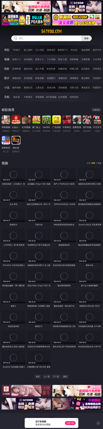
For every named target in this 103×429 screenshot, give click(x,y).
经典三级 (74, 68)
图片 (7, 78)
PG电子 (16, 49)
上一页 (47, 376)
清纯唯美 (74, 78)
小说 (7, 87)
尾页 (65, 376)
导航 (7, 97)
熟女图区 (85, 78)
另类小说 (74, 87)
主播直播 (85, 59)
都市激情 (16, 87)
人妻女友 (39, 87)
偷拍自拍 (28, 68)
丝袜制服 (74, 59)
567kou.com (51, 31)
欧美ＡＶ (39, 59)
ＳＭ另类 (97, 59)
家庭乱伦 (28, 87)
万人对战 (39, 49)
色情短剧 (74, 96)
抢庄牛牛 (97, 49)
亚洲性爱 (16, 68)
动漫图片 (51, 78)
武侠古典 (51, 87)
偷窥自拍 (16, 78)
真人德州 (28, 49)
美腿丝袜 (62, 78)
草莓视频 (39, 96)
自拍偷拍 (28, 59)
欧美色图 (39, 78)
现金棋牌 (85, 49)
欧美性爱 (51, 68)
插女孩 (16, 96)
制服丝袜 (62, 68)
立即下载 (70, 423)
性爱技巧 (97, 87)
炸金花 (74, 49)
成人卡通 (39, 68)
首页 (38, 376)
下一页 (56, 376)
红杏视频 (62, 96)
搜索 (86, 38)
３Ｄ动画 (51, 59)
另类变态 (97, 68)
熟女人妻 (62, 59)
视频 (7, 59)
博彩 (7, 50)
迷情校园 (62, 87)
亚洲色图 (28, 78)
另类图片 (97, 78)
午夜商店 (28, 96)
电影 (7, 68)
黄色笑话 (85, 87)
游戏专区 (51, 49)
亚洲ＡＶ (16, 59)
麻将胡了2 (62, 49)
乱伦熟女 (85, 68)
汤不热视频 (51, 96)
